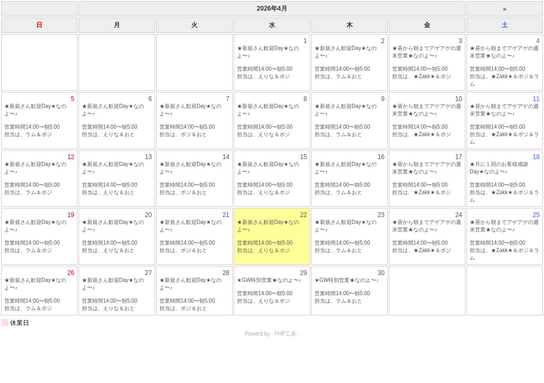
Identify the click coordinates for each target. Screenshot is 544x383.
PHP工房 (285, 334)
